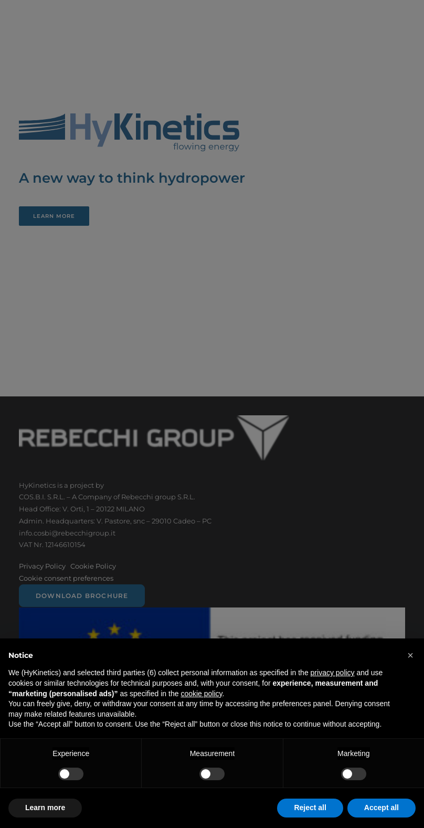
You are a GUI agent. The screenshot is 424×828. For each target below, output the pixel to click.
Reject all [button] (310, 807)
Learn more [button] (45, 807)
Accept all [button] (381, 807)
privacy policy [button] (333, 672)
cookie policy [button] (201, 693)
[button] (410, 655)
